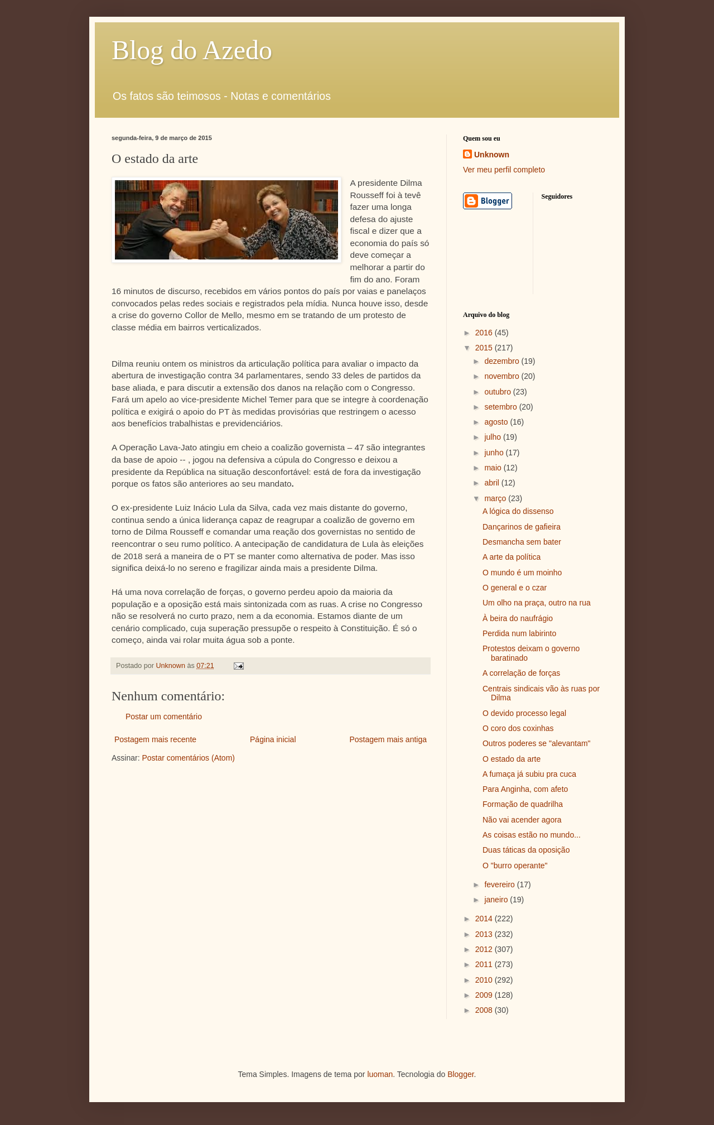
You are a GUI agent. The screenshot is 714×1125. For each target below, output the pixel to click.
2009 (485, 995)
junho (494, 452)
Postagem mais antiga (388, 739)
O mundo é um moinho (522, 572)
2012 (485, 949)
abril (492, 482)
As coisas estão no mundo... (532, 834)
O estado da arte (512, 758)
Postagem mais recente (155, 739)
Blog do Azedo (192, 50)
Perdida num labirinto (519, 633)
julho (493, 436)
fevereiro (500, 884)
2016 (485, 332)
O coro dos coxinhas (518, 728)
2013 (485, 934)
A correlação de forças (521, 673)
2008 (485, 1010)
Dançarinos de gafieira (522, 526)
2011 (485, 964)
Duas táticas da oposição (526, 849)
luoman (380, 1074)
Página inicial (273, 739)
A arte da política (512, 556)
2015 (485, 347)
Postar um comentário (164, 716)
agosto (497, 421)
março (496, 498)
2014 (485, 918)
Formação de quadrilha (523, 804)
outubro (498, 391)
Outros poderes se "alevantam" (537, 743)
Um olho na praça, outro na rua (537, 602)
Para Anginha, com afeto (525, 789)
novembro (502, 376)
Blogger (460, 1074)
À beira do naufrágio (518, 618)
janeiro (497, 899)
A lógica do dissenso (518, 511)
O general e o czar (515, 587)
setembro (501, 406)
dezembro (502, 361)
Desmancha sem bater (522, 541)
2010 (485, 979)
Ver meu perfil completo (504, 169)
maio (493, 467)
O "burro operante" (515, 865)
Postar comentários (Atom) (188, 757)
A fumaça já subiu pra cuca (529, 774)
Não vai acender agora (522, 819)
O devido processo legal (524, 713)
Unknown (491, 154)
